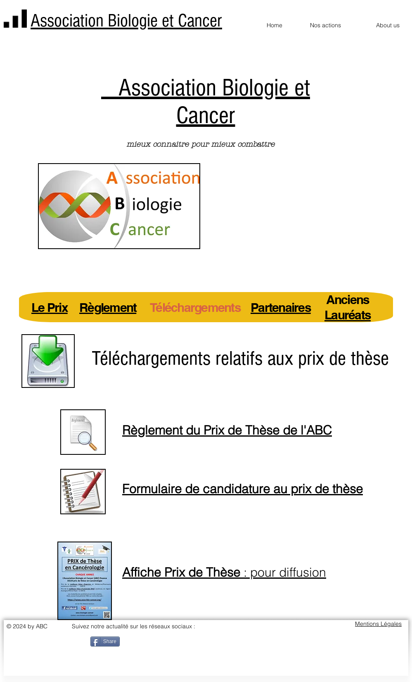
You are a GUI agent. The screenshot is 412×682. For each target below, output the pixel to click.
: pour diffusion (224, 572)
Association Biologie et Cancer (126, 20)
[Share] (105, 641)
